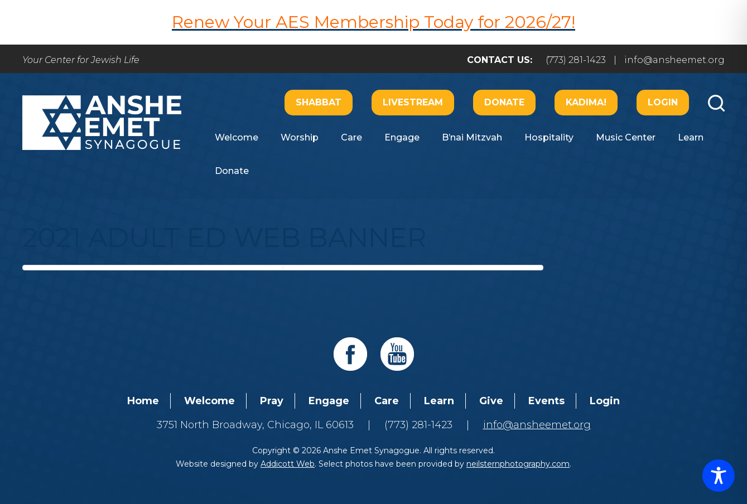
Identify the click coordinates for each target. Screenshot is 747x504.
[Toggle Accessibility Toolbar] (718, 475)
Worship (300, 137)
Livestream (413, 102)
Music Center (626, 137)
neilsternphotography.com (518, 464)
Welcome (236, 137)
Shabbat (318, 102)
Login (663, 102)
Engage (402, 137)
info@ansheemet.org (674, 60)
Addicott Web (288, 464)
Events (546, 401)
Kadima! (586, 102)
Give (491, 401)
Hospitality (548, 137)
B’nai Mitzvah (472, 137)
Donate (504, 102)
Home (143, 401)
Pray (271, 401)
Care (351, 137)
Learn (690, 137)
